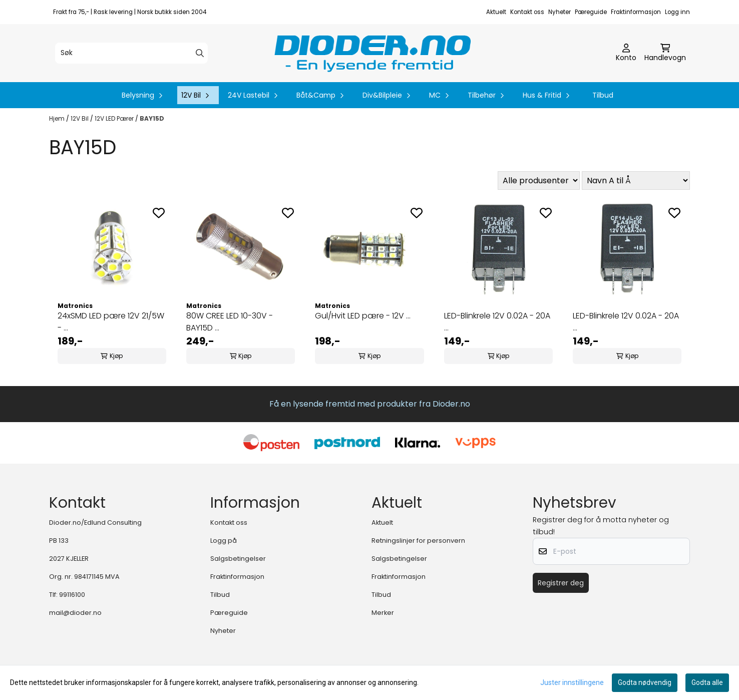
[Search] (200, 53)
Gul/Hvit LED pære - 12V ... (363, 315)
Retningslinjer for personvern (418, 540)
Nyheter (559, 12)
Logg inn (677, 12)
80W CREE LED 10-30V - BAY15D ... (229, 321)
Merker (383, 612)
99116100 (72, 594)
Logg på (223, 540)
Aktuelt (496, 12)
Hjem (57, 118)
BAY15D (152, 118)
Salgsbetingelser (238, 558)
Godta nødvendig (644, 682)
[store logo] (372, 53)
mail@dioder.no (75, 612)
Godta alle (707, 682)
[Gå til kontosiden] (626, 53)
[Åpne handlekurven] (665, 53)
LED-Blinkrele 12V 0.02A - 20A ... (497, 321)
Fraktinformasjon (636, 12)
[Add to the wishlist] (159, 213)
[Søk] (131, 53)
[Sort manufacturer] (539, 180)
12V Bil (80, 118)
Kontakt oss (527, 12)
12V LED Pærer (115, 118)
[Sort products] (636, 180)
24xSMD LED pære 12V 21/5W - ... (111, 321)
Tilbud (602, 95)
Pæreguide (591, 12)
